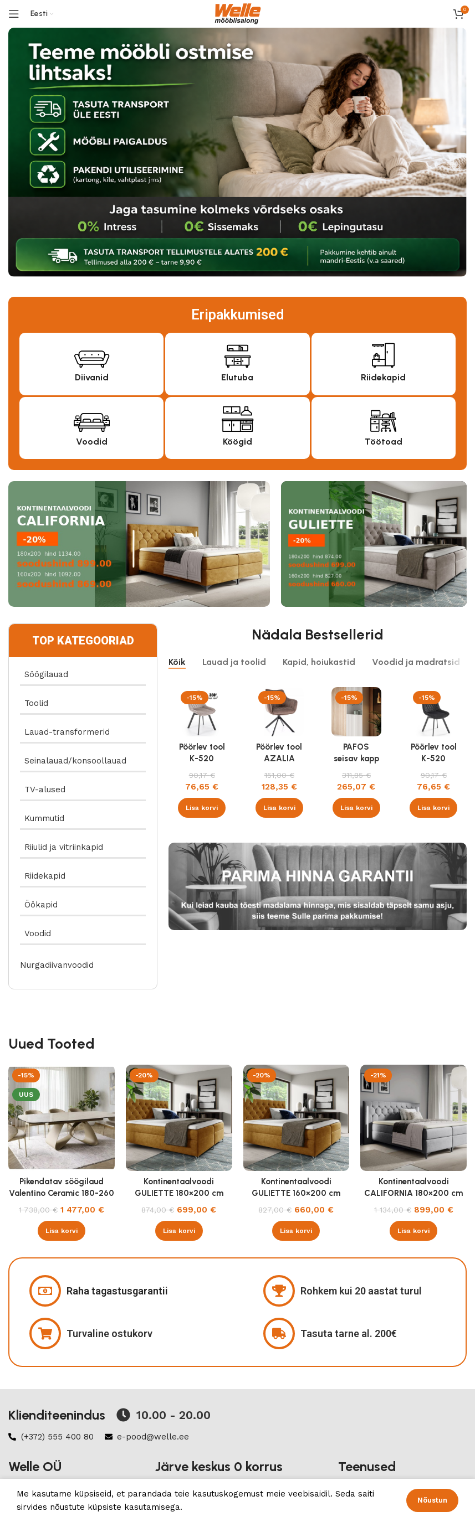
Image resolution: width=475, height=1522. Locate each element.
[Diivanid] (92, 354)
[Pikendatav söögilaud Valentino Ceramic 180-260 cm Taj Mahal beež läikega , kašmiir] (61, 1118)
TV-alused (44, 789)
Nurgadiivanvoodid (57, 965)
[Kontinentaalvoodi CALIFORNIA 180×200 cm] (413, 1118)
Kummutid (44, 818)
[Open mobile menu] (14, 14)
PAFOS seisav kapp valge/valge (356, 758)
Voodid (92, 441)
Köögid (237, 441)
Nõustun (432, 1500)
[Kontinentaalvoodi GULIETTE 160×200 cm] (296, 1118)
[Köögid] (237, 418)
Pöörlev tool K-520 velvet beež (202, 758)
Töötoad (383, 441)
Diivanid (92, 377)
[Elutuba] (237, 354)
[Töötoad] (383, 418)
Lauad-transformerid (67, 732)
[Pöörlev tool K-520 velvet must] (433, 711)
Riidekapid (383, 377)
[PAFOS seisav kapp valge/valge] (356, 711)
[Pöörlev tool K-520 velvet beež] (201, 711)
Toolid (36, 703)
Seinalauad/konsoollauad (75, 761)
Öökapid (41, 905)
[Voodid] (92, 418)
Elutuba (237, 377)
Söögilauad (46, 674)
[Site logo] (238, 13)
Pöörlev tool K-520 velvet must (434, 758)
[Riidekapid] (383, 354)
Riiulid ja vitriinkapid (63, 847)
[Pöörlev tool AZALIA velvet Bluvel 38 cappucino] (279, 711)
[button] (202, 808)
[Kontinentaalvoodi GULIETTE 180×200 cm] (179, 1118)
